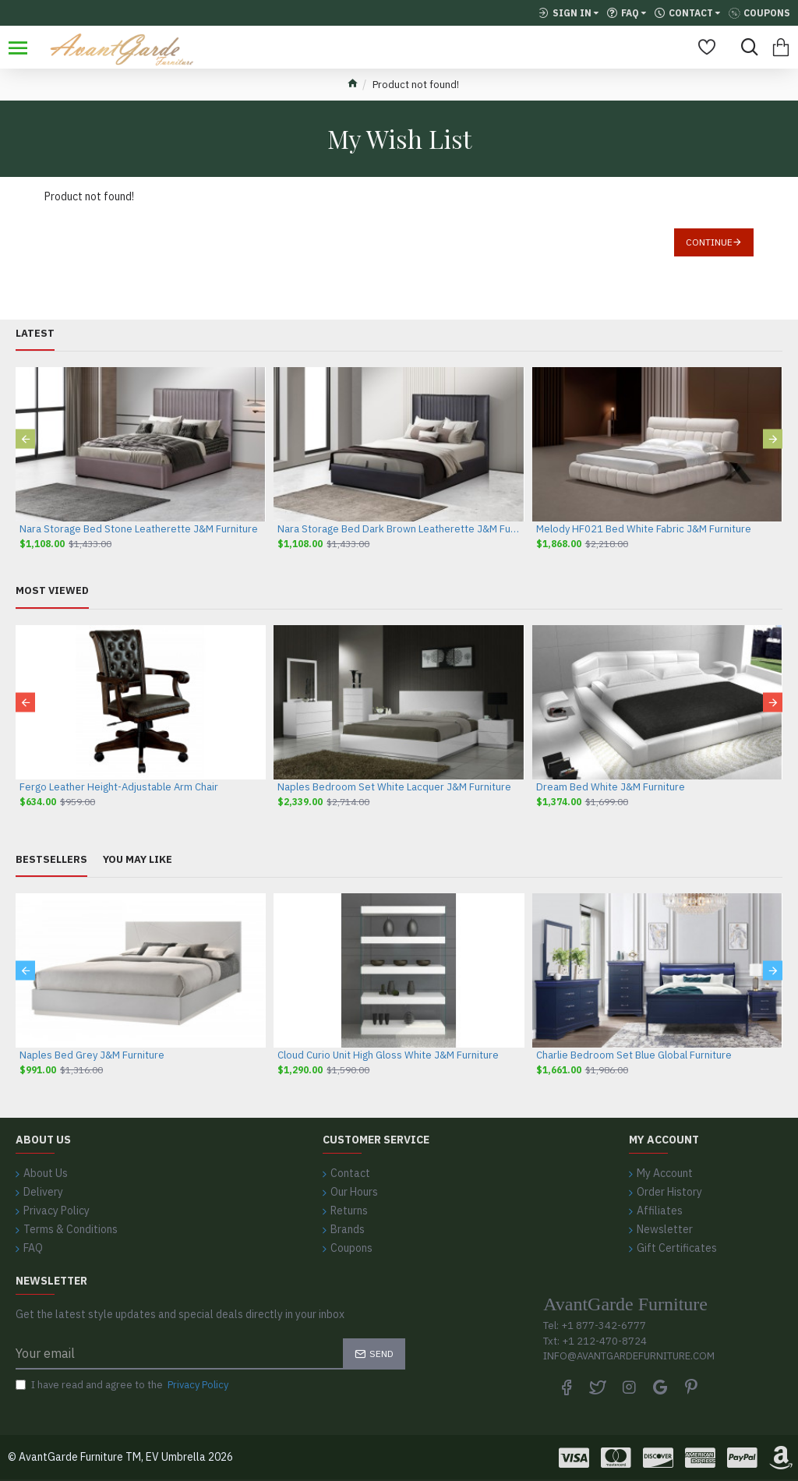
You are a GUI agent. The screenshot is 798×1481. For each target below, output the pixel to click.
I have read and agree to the (123, 1385)
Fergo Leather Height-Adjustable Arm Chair (118, 787)
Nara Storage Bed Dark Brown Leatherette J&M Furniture (398, 529)
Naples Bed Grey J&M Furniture (91, 1055)
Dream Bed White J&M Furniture (610, 787)
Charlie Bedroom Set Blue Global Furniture (634, 1055)
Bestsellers (51, 860)
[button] (25, 439)
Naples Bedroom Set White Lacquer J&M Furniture (394, 787)
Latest (35, 333)
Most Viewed (52, 591)
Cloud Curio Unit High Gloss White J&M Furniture (388, 1055)
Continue (709, 242)
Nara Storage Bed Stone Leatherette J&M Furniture (138, 529)
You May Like (137, 860)
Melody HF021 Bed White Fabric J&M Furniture (643, 529)
